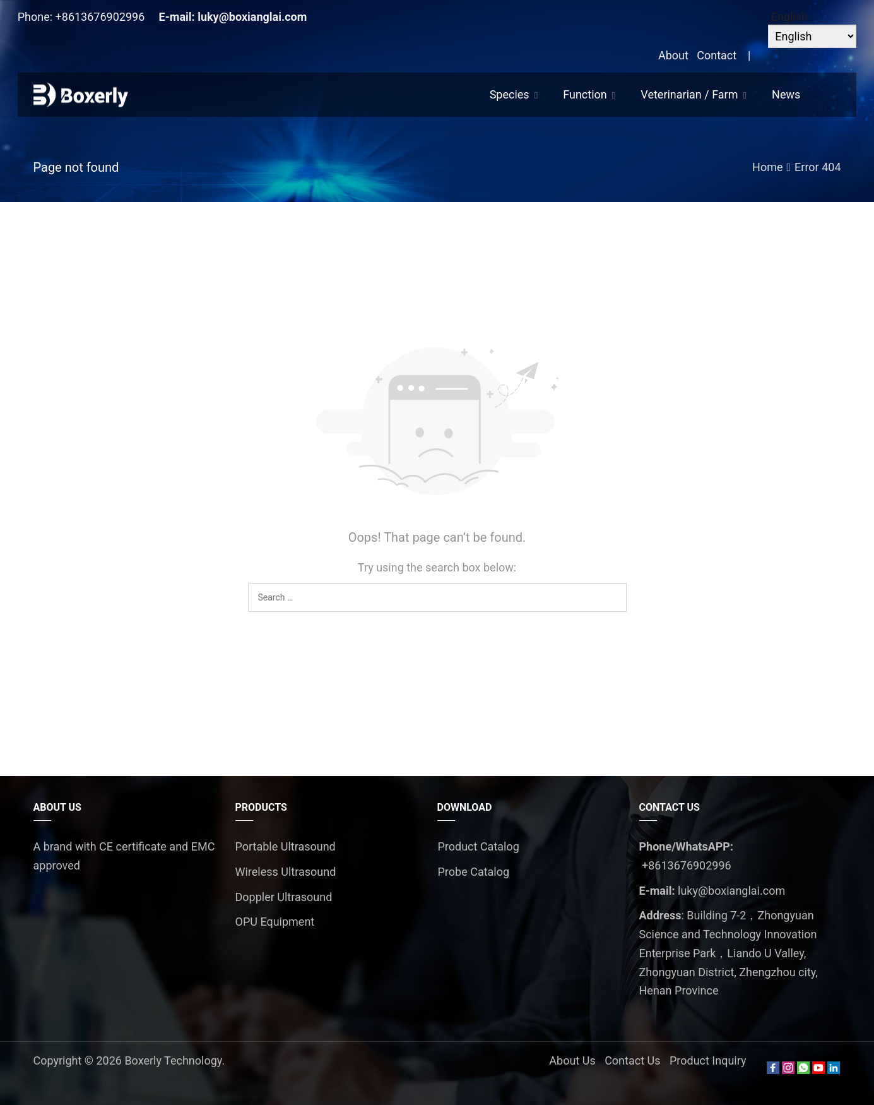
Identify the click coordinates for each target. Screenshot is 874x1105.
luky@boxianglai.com (252, 16)
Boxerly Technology (172, 1060)
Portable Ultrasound (285, 846)
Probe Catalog (474, 871)
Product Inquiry (708, 1060)
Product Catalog (478, 846)
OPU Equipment (275, 921)
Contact (716, 55)
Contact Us (632, 1060)
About (673, 55)
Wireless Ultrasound (285, 871)
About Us (572, 1060)
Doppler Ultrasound (284, 897)
